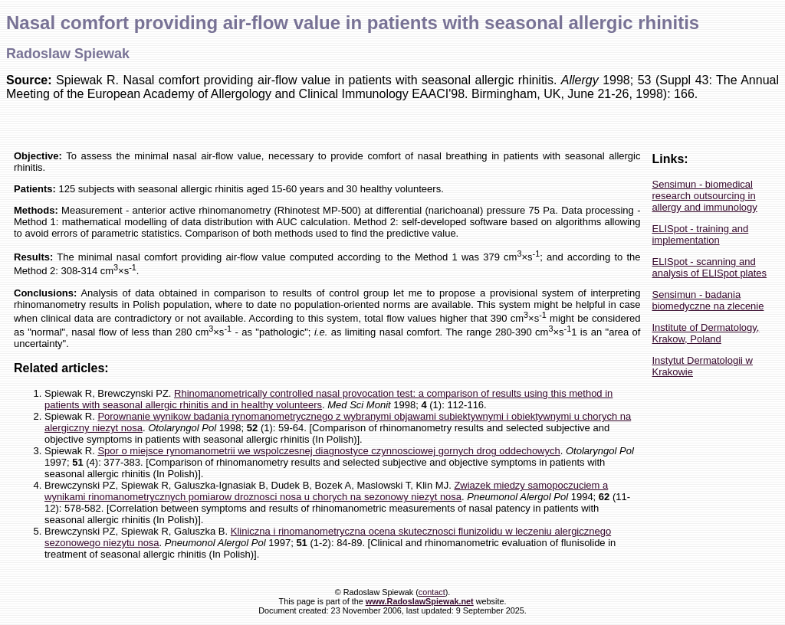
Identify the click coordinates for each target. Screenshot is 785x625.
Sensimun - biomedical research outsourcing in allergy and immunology (704, 195)
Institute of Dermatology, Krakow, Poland (705, 333)
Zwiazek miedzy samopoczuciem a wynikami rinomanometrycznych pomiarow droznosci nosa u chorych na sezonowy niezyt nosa (326, 490)
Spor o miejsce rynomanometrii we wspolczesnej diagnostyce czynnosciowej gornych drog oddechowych (328, 450)
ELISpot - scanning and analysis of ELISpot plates (709, 267)
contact (432, 592)
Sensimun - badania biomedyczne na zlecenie (708, 300)
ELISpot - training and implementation (700, 234)
